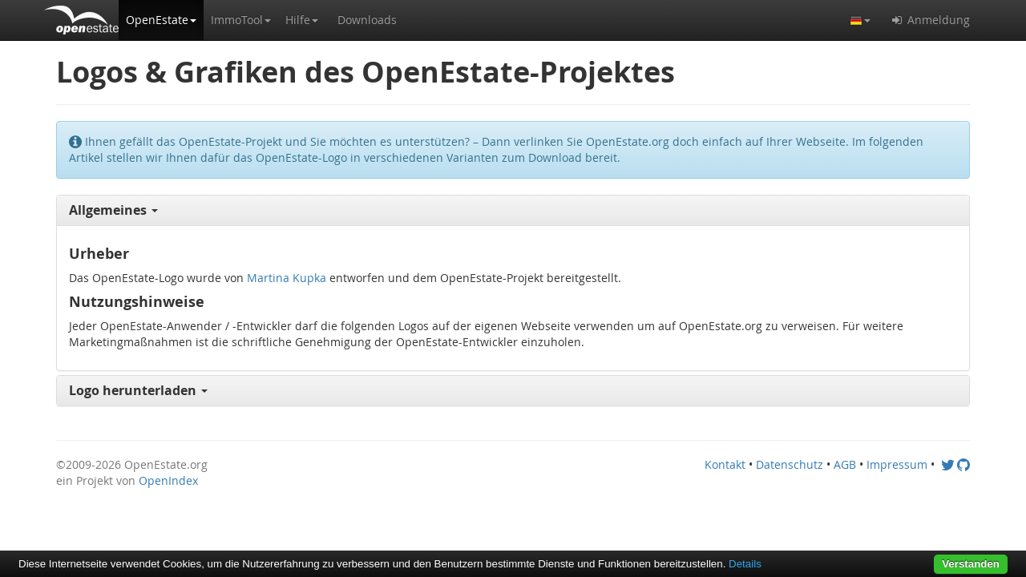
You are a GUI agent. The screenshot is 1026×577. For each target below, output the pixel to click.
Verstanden (971, 564)
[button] (161, 20)
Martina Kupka (286, 277)
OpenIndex (168, 480)
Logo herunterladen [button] (138, 390)
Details (745, 564)
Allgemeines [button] (113, 210)
